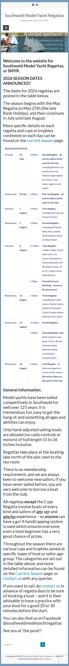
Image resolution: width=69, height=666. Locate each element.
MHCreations (45, 659)
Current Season (29, 573)
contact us (12, 578)
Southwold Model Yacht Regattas (34, 15)
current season (40, 140)
